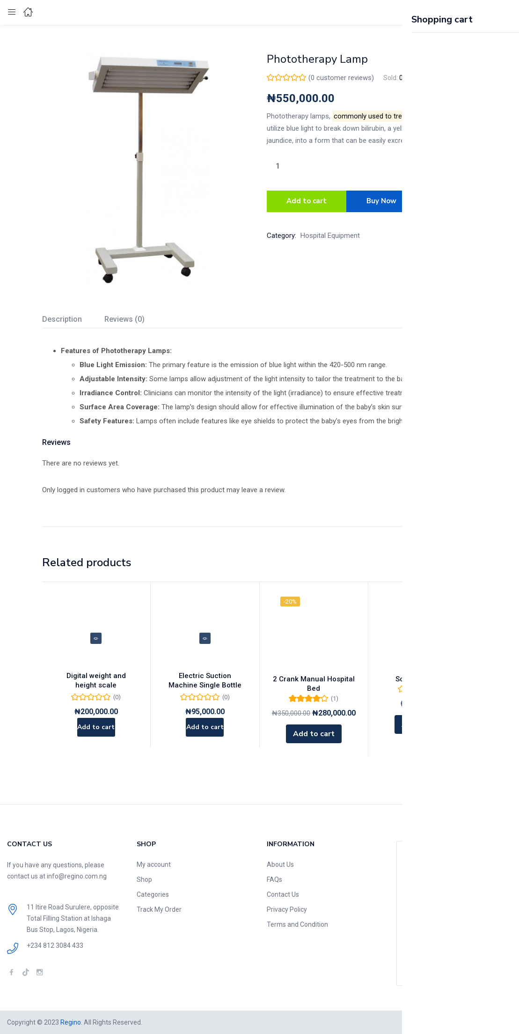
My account (154, 864)
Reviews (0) (124, 319)
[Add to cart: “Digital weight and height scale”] (96, 733)
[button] (489, 12)
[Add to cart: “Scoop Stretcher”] (422, 724)
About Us (280, 864)
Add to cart (306, 200)
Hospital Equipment (330, 233)
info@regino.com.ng (77, 876)
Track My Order (159, 909)
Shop (144, 879)
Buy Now (383, 200)
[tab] (73, 320)
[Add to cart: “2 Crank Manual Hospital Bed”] (314, 733)
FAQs (274, 879)
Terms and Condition (297, 924)
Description (62, 319)
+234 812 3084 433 (55, 945)
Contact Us (283, 894)
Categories (153, 894)
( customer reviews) (341, 78)
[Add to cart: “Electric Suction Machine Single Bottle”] (205, 733)
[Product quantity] (278, 166)
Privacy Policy (287, 909)
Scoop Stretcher (422, 679)
